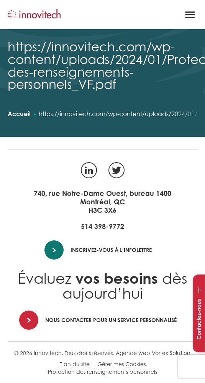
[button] (190, 15)
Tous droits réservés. (89, 353)
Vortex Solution (171, 353)
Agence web (133, 353)
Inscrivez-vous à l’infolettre (98, 250)
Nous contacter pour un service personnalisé (98, 320)
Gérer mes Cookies (121, 364)
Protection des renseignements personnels (102, 371)
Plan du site (74, 364)
